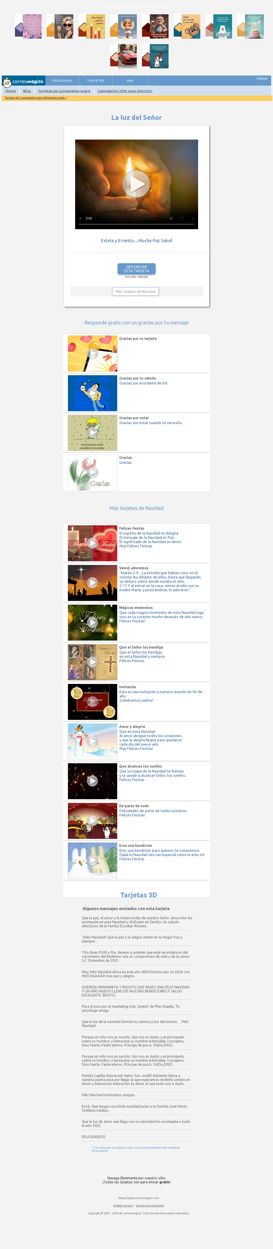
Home (10, 91)
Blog (27, 91)
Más (130, 80)
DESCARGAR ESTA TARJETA (136, 269)
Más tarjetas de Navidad (135, 291)
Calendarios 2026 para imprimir (125, 91)
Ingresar (262, 78)
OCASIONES (62, 80)
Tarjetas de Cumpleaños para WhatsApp (137, 7)
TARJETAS (96, 80)
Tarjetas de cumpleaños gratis (64, 91)
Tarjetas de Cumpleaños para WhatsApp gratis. (35, 97)
